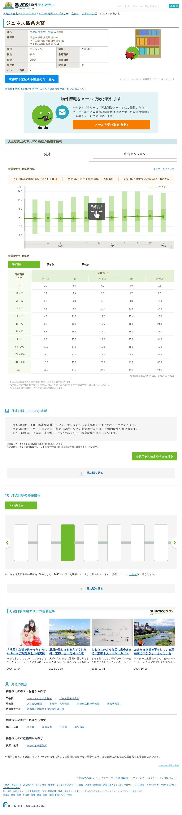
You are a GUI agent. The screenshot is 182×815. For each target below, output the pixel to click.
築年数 (50, 264)
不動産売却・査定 (38, 791)
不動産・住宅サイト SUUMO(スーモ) (21, 785)
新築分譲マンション (112, 785)
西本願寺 (47, 727)
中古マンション (131, 785)
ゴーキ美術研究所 (69, 698)
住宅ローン (80, 791)
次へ (174, 543)
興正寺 (30, 727)
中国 (57, 795)
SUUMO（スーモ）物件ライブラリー (29, 5)
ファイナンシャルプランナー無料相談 (123, 791)
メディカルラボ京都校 (39, 698)
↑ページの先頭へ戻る (169, 765)
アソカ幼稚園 (34, 703)
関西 (45, 795)
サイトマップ (105, 778)
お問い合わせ (169, 778)
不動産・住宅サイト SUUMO (19, 13)
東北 (13, 795)
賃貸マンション (55, 785)
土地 (171, 785)
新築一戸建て (146, 785)
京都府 (75, 13)
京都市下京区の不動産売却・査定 (32, 79)
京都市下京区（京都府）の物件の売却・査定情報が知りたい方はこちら (44, 88)
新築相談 (52, 791)
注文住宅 (7, 791)
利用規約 (123, 778)
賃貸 (44, 785)
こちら (133, 574)
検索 (175, 6)
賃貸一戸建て (85, 785)
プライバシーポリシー (145, 778)
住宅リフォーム (20, 791)
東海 (39, 795)
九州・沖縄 (66, 795)
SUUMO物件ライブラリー (53, 13)
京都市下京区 (89, 13)
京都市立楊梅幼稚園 (88, 703)
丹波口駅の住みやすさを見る (154, 456)
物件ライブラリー (95, 791)
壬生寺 (63, 727)
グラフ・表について (163, 169)
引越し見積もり (65, 791)
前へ (8, 543)
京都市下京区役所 (37, 745)
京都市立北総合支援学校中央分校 (45, 709)
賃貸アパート (71, 785)
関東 (19, 795)
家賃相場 (97, 785)
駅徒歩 (85, 264)
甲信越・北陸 (29, 795)
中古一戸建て (160, 785)
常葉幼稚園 (113, 703)
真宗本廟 (80, 727)
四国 (51, 795)
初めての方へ (86, 778)
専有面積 (16, 264)
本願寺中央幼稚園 (59, 703)
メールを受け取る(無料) (111, 124)
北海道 (6, 795)
